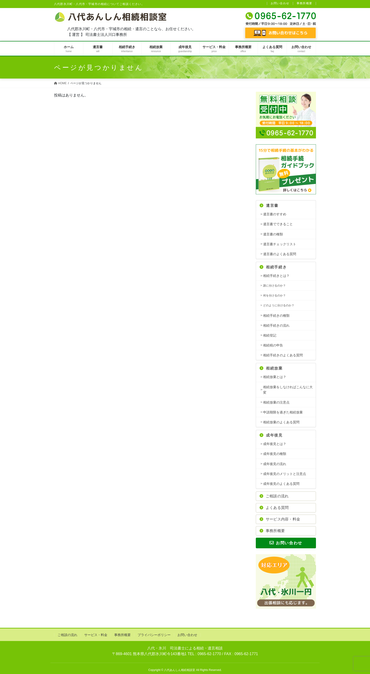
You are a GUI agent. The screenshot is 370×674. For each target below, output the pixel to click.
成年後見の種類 (274, 454)
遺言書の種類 (273, 234)
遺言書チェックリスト (279, 244)
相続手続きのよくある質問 (283, 355)
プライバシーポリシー (154, 635)
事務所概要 (304, 3)
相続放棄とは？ (274, 377)
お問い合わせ (280, 3)
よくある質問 (274, 508)
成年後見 (271, 435)
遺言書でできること (278, 224)
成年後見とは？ (274, 444)
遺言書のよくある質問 (279, 254)
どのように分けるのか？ (278, 305)
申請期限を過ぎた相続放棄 (283, 412)
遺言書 (269, 206)
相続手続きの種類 (276, 315)
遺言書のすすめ (274, 214)
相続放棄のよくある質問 (281, 422)
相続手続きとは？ (276, 276)
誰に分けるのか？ (274, 285)
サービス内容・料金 (280, 519)
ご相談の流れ (274, 496)
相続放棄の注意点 (276, 402)
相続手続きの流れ (276, 325)
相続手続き (273, 267)
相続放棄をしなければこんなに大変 (288, 389)
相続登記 (269, 335)
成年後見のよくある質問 (281, 484)
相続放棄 (271, 368)
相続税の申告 (273, 345)
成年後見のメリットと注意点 (284, 474)
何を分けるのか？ (274, 295)
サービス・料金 (95, 635)
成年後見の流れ (274, 464)
